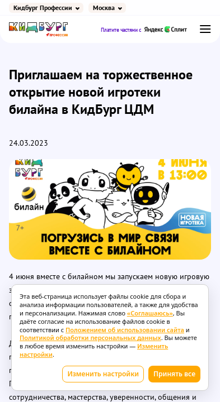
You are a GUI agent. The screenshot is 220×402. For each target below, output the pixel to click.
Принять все (174, 374)
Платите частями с (144, 29)
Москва (104, 8)
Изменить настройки (103, 374)
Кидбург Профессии (42, 8)
